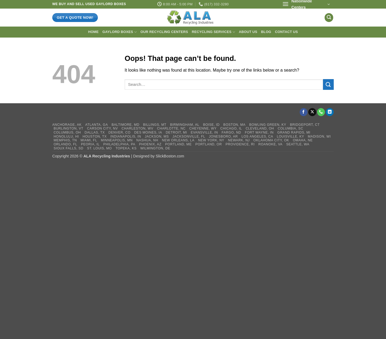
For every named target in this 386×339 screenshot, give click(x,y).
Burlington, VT (68, 128)
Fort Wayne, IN (259, 132)
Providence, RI (240, 144)
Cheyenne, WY (203, 128)
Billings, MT (154, 125)
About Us (248, 32)
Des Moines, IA (148, 132)
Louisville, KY (290, 136)
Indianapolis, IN (125, 136)
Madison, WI (319, 136)
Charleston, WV (137, 128)
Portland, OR (208, 144)
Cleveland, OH (260, 128)
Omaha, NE (303, 140)
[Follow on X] (312, 112)
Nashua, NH (147, 140)
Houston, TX (95, 136)
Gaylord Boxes (119, 32)
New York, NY (211, 140)
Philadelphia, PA (119, 144)
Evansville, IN (204, 132)
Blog (266, 32)
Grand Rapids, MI (293, 132)
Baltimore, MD (125, 125)
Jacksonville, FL (189, 136)
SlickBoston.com (170, 156)
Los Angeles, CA (257, 136)
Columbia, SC (290, 128)
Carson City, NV (102, 128)
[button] (306, 4)
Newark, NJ (239, 140)
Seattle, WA (297, 144)
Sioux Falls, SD (68, 148)
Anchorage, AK (66, 125)
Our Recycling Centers (164, 32)
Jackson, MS (157, 136)
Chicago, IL (231, 128)
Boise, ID (211, 125)
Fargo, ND (231, 132)
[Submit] (328, 84)
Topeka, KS (126, 148)
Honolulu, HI (66, 136)
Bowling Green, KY (267, 125)
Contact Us (286, 32)
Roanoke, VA (270, 144)
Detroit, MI (176, 132)
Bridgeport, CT (305, 125)
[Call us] (321, 112)
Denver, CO (120, 132)
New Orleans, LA (178, 140)
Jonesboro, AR (223, 136)
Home (93, 32)
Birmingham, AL (184, 125)
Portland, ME (178, 144)
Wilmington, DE (155, 148)
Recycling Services (213, 32)
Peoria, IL (90, 144)
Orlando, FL (65, 144)
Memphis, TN (65, 140)
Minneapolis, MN (117, 140)
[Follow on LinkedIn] (330, 112)
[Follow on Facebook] (304, 112)
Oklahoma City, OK (271, 140)
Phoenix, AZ (150, 144)
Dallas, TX (95, 132)
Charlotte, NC (171, 128)
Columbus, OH (67, 132)
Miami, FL (88, 140)
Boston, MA (234, 125)
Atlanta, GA (96, 125)
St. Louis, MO (99, 148)
